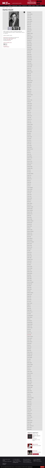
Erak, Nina (28, 87)
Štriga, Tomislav (29, 366)
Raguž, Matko (29, 296)
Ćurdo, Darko (29, 61)
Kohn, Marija (29, 164)
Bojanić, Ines (29, 35)
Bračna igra (35, 450)
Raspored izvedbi (14, 5)
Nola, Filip (28, 250)
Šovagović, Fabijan (30, 364)
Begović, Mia (29, 26)
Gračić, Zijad (29, 117)
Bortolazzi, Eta (29, 40)
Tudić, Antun (29, 376)
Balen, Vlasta (29, 24)
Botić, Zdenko (29, 42)
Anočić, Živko (29, 17)
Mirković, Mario (29, 243)
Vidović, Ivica (29, 401)
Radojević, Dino (29, 294)
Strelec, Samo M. (29, 338)
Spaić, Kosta (29, 329)
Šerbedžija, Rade (29, 355)
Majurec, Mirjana (29, 203)
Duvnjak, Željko (29, 82)
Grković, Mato (29, 122)
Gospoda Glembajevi (11, 38)
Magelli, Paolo (29, 199)
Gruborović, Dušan (30, 124)
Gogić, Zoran (29, 112)
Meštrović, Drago (29, 229)
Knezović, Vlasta (29, 161)
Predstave (10, 5)
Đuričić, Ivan (29, 84)
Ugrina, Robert (29, 383)
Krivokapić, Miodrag (30, 173)
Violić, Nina (29, 406)
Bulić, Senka (29, 52)
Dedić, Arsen (29, 68)
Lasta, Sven (29, 185)
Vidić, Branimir (29, 399)
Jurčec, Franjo (29, 143)
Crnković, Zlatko (29, 59)
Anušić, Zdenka (29, 19)
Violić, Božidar (29, 404)
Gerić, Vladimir (29, 108)
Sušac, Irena (29, 345)
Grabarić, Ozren (29, 115)
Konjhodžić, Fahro (29, 168)
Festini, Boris (29, 96)
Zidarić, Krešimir (29, 422)
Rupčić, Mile (29, 308)
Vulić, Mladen (29, 415)
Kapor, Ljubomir (29, 147)
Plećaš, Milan (29, 275)
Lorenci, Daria (29, 196)
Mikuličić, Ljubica (29, 234)
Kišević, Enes (29, 154)
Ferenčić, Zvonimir (30, 94)
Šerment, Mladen (29, 357)
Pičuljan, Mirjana (29, 273)
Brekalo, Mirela (29, 45)
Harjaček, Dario (29, 129)
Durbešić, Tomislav (30, 80)
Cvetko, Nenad (29, 63)
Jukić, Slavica (29, 140)
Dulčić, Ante (29, 77)
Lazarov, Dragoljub (30, 187)
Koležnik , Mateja (29, 166)
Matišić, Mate (29, 215)
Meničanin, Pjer (29, 224)
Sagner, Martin (29, 310)
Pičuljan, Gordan (29, 271)
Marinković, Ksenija (30, 206)
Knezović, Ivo (29, 159)
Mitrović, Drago (29, 245)
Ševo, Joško (29, 359)
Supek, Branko (29, 343)
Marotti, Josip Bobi (30, 210)
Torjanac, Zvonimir (30, 373)
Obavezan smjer (5, 37)
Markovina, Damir (29, 208)
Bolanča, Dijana (29, 38)
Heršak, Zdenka (29, 131)
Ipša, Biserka (29, 133)
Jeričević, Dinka (29, 136)
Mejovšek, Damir (29, 222)
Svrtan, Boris (29, 348)
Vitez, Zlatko (29, 408)
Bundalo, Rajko (29, 56)
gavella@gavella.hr (15, 462)
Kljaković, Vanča (29, 157)
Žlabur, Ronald (29, 429)
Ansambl (20, 5)
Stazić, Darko (29, 334)
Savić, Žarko (29, 313)
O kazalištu (29, 5)
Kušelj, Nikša (29, 182)
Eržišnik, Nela (29, 91)
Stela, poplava (9, 39)
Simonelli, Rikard (29, 322)
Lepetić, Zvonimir (29, 189)
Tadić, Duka (29, 369)
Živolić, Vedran (29, 427)
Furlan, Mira (29, 101)
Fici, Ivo (28, 98)
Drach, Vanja (29, 73)
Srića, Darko (29, 331)
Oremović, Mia (29, 252)
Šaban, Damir (29, 350)
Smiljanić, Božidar (29, 324)
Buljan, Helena (29, 54)
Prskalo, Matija (29, 289)
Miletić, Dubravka (29, 238)
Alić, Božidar (29, 12)
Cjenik (41, 5)
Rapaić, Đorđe (29, 299)
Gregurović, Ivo (29, 119)
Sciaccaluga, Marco (30, 315)
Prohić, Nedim (29, 287)
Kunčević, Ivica (29, 178)
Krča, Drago (29, 171)
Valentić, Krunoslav (30, 392)
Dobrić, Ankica (29, 70)
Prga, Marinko (29, 285)
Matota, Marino (29, 217)
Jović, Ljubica (29, 138)
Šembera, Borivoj (29, 352)
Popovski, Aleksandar (30, 282)
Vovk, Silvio (29, 411)
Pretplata (37, 5)
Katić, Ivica (29, 152)
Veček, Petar (29, 394)
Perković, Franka (29, 266)
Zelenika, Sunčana (29, 420)
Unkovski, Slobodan (30, 385)
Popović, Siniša (29, 280)
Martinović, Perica (29, 213)
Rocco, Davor (29, 301)
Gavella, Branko (29, 105)
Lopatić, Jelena (29, 194)
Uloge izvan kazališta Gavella (7, 42)
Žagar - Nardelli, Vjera (30, 425)
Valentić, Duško (29, 390)
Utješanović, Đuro (29, 387)
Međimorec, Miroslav (30, 220)
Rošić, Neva (29, 306)
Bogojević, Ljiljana (30, 33)
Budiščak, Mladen (29, 49)
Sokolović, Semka (29, 327)
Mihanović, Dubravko (30, 231)
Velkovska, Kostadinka (30, 397)
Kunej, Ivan (29, 180)
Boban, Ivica (29, 31)
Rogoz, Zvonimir (29, 303)
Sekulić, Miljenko (29, 317)
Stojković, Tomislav (30, 336)
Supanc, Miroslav (29, 341)
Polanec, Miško (29, 278)
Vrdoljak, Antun (29, 413)
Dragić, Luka (29, 75)
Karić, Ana (28, 150)
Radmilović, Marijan (30, 292)
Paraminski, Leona (29, 259)
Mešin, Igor (29, 227)
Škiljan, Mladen (29, 362)
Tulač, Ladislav (29, 378)
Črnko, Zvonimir (29, 66)
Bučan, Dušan (29, 47)
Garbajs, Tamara (29, 103)
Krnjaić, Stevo (29, 175)
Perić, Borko (29, 264)
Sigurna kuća (35, 444)
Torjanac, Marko (29, 371)
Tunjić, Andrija (29, 380)
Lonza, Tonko (29, 192)
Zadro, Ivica (29, 418)
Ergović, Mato (29, 89)
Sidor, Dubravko (29, 320)
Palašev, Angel (29, 257)
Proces (8, 40)
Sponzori (33, 5)
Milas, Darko (29, 236)
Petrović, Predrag (29, 268)
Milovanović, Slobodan (30, 241)
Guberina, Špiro (29, 126)
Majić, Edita (29, 201)
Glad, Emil (28, 110)
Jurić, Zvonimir (29, 145)
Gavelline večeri (24, 5)
